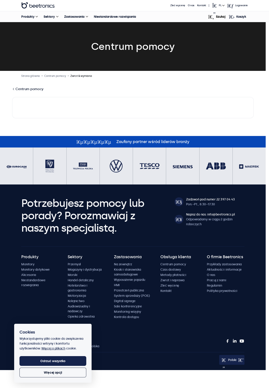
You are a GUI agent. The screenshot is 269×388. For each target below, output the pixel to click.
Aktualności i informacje (224, 269)
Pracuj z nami (216, 280)
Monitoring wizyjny (127, 311)
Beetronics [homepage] (38, 5)
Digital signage (125, 301)
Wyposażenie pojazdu (129, 279)
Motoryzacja (77, 295)
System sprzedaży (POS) (132, 295)
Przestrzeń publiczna (129, 290)
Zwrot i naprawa (172, 280)
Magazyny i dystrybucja (85, 269)
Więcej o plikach (53, 348)
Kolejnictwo (76, 301)
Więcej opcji (53, 372)
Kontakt (201, 5)
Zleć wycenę (178, 5)
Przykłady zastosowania (224, 264)
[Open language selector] (218, 5)
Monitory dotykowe (35, 269)
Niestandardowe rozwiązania (115, 16)
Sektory (49, 16)
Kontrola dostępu (126, 316)
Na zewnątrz (123, 264)
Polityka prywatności (222, 290)
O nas (191, 5)
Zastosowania (74, 16)
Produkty (27, 16)
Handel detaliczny (81, 280)
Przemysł (74, 264)
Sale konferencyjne (128, 306)
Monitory (27, 264)
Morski (72, 274)
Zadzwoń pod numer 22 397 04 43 (210, 199)
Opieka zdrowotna (81, 316)
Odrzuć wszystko (52, 361)
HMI (117, 285)
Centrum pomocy (29, 89)
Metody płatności (173, 274)
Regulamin (214, 285)
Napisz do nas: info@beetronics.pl (210, 214)
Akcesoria (28, 274)
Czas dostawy (170, 269)
